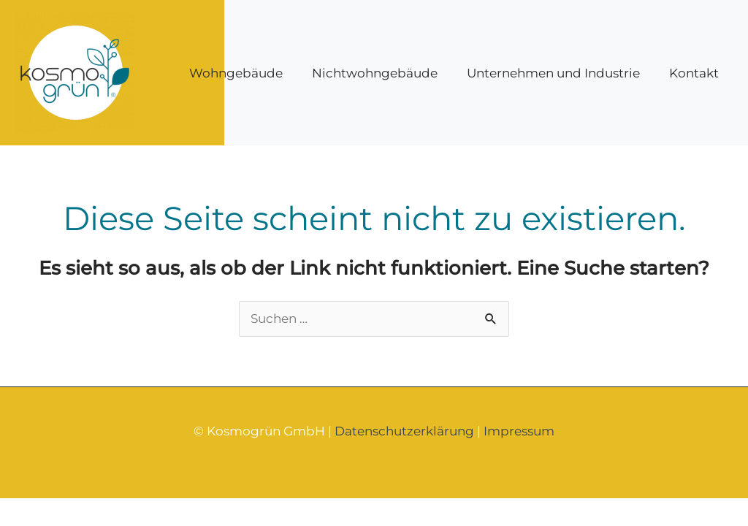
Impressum (519, 431)
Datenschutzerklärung (404, 431)
